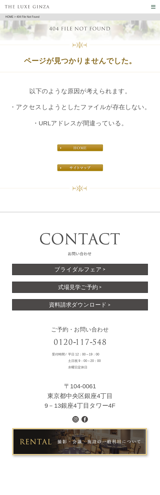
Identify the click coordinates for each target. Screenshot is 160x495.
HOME (9, 16)
